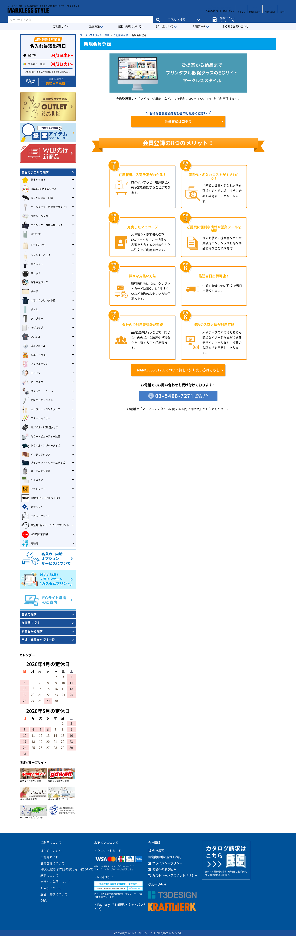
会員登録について (52, 863)
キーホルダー (33, 382)
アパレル (31, 337)
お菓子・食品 (33, 355)
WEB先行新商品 (35, 534)
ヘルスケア (32, 480)
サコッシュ (32, 264)
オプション (32, 507)
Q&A (43, 900)
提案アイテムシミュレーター (227, 17)
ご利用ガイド (61, 26)
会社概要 (156, 850)
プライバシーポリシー (165, 863)
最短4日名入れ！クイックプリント (45, 525)
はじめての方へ (51, 850)
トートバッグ (33, 245)
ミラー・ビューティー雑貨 (41, 436)
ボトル (30, 309)
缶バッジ (31, 373)
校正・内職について (129, 26)
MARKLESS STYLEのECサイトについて (66, 869)
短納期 (30, 543)
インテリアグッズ (36, 454)
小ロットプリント (36, 516)
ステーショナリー (36, 418)
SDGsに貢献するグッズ (39, 189)
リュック (31, 273)
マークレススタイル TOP (94, 35)
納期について (49, 875)
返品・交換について (54, 894)
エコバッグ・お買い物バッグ (42, 225)
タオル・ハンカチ (36, 216)
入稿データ (199, 26)
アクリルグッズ (35, 364)
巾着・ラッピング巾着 (38, 300)
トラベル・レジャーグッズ (41, 445)
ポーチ (30, 291)
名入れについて (164, 26)
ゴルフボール (33, 346)
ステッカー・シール (37, 391)
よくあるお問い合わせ (235, 26)
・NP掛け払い (103, 877)
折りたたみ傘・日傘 (37, 198)
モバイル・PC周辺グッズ (40, 427)
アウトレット (33, 489)
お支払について (51, 888)
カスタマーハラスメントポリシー (172, 875)
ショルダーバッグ (36, 255)
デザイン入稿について (55, 881)
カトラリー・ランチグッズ (41, 409)
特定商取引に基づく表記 (164, 857)
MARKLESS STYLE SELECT (41, 498)
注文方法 (94, 26)
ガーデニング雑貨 (36, 471)
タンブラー (32, 318)
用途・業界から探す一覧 (38, 639)
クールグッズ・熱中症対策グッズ (45, 207)
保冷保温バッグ (35, 282)
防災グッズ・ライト (37, 400)
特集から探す (33, 180)
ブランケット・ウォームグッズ (43, 463)
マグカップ (32, 328)
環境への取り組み (162, 869)
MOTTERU (32, 234)
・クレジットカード (107, 850)
